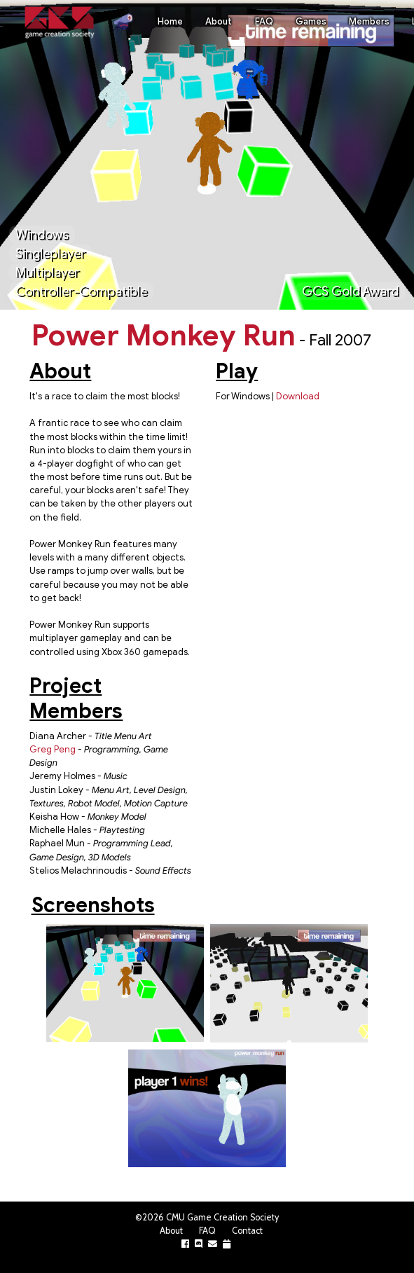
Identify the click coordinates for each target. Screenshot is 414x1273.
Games (311, 21)
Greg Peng (52, 749)
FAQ (264, 21)
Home (170, 21)
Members (369, 21)
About (218, 21)
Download (297, 396)
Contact (247, 1230)
